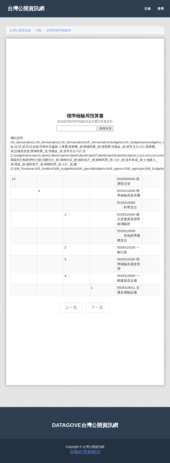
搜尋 (160, 11)
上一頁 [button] (71, 307)
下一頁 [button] (97, 307)
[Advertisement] (85, 73)
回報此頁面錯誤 (85, 452)
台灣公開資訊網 (27, 11)
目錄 (147, 11)
